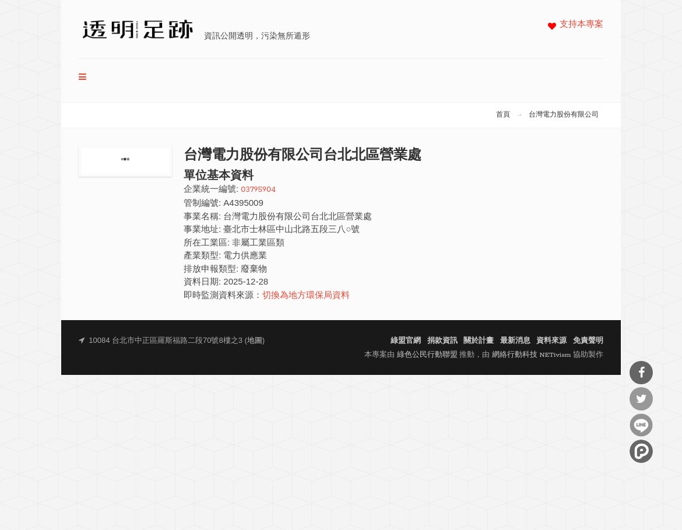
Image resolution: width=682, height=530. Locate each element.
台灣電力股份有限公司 (564, 115)
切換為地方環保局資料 (306, 296)
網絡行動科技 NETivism (531, 354)
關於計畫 (478, 340)
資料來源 (551, 340)
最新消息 (515, 340)
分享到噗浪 (641, 451)
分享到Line (641, 425)
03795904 (258, 190)
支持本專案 (581, 25)
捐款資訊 (442, 340)
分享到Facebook (641, 372)
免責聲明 (588, 340)
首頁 (503, 115)
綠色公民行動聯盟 (427, 354)
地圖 (254, 340)
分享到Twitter (641, 398)
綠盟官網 (406, 340)
